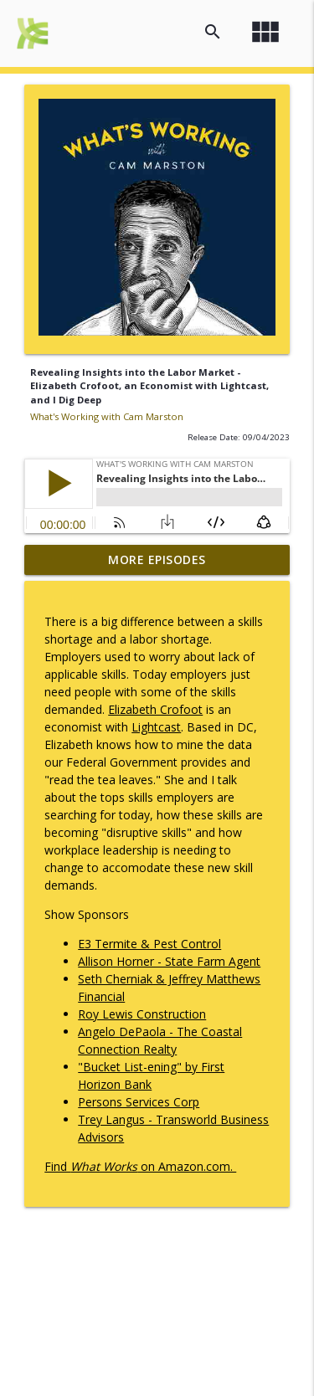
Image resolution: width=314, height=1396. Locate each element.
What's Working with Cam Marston (106, 416)
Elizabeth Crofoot (155, 709)
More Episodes (157, 559)
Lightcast (156, 727)
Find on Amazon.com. (140, 1166)
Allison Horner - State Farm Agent (169, 961)
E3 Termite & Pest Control (149, 944)
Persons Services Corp (138, 1102)
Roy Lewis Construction (142, 1014)
